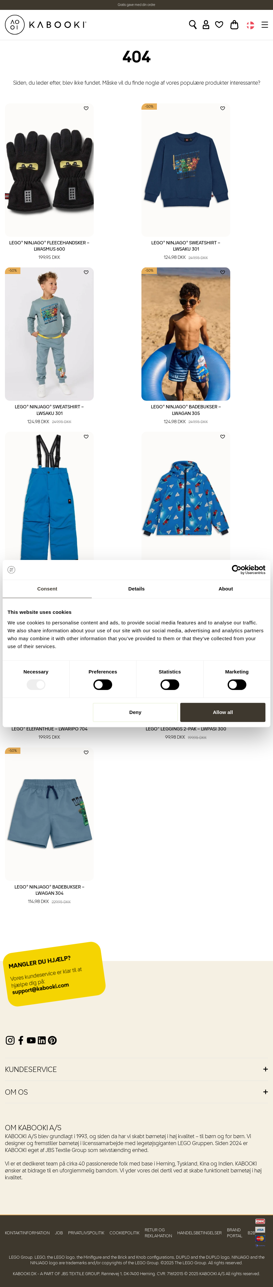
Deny (135, 712)
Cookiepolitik (124, 1233)
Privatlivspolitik (86, 1233)
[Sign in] (206, 24)
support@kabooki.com (41, 989)
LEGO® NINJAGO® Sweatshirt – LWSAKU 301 (185, 251)
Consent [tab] (47, 588)
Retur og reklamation (158, 1233)
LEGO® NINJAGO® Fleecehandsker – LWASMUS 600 (49, 251)
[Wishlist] (219, 24)
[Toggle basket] (234, 25)
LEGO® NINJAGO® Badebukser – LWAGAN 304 (49, 895)
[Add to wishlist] (86, 108)
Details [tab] (136, 588)
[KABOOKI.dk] (46, 25)
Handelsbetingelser (199, 1233)
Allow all (223, 712)
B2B (251, 1233)
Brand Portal (234, 1233)
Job (59, 1233)
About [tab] (225, 588)
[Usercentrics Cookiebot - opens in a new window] (236, 570)
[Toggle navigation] (264, 24)
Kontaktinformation (27, 1233)
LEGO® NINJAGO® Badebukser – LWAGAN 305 (186, 415)
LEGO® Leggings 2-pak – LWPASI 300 (186, 734)
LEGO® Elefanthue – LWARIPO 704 (49, 734)
